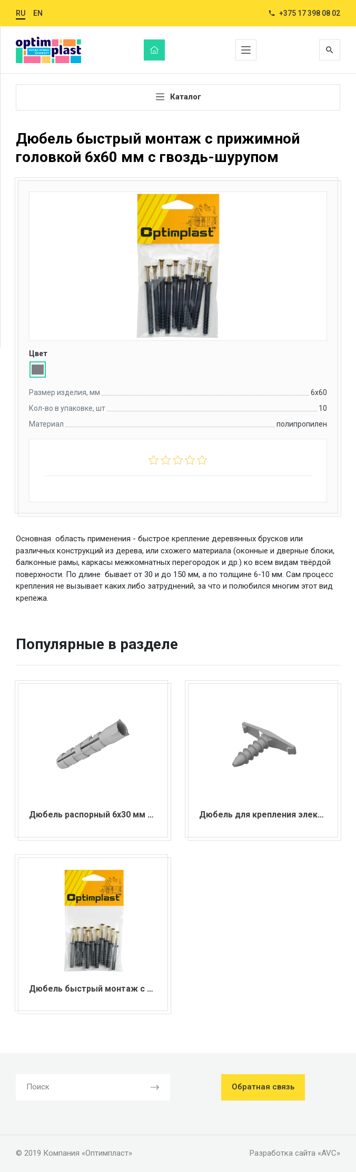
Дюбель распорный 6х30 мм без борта (109, 815)
